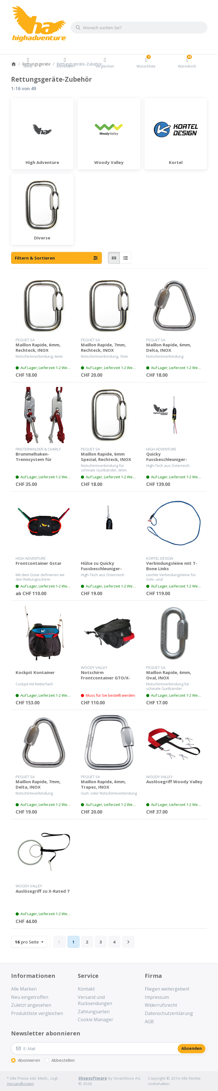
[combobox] (139, 27)
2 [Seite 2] (87, 942)
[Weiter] (128, 942)
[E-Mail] (94, 1048)
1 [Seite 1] (73, 942)
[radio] (114, 258)
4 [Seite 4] (114, 942)
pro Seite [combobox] (30, 941)
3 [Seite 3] (100, 942)
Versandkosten (20, 1083)
